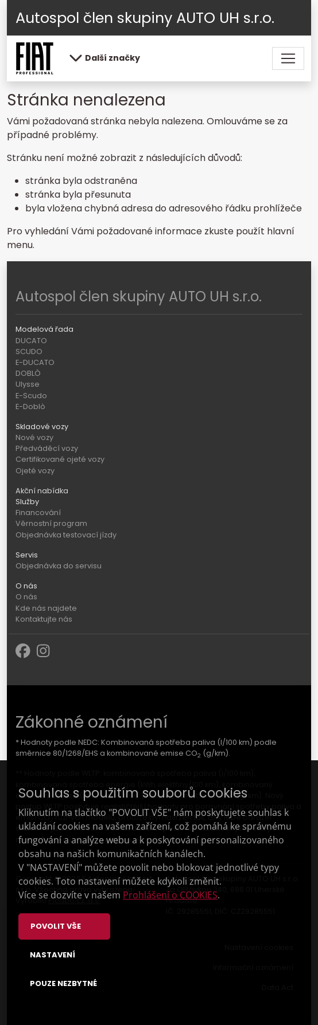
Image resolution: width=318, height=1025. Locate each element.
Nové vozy (34, 437)
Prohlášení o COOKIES (170, 895)
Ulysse (27, 384)
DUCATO (31, 340)
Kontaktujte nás (43, 619)
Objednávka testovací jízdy (66, 535)
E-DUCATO (35, 362)
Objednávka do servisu (58, 566)
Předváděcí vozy (46, 448)
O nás (26, 597)
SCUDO (28, 351)
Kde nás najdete (46, 608)
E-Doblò (30, 406)
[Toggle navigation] (288, 58)
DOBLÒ (28, 373)
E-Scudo (31, 395)
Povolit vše (55, 926)
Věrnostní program (51, 523)
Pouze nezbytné (63, 983)
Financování (38, 512)
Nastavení (52, 954)
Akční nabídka (41, 491)
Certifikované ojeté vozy (59, 459)
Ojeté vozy (35, 471)
